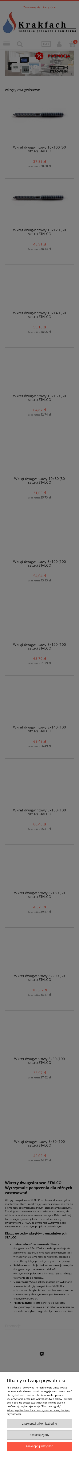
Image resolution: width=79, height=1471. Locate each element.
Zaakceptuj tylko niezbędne (39, 1423)
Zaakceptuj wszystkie (39, 1446)
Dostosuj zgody (39, 1435)
